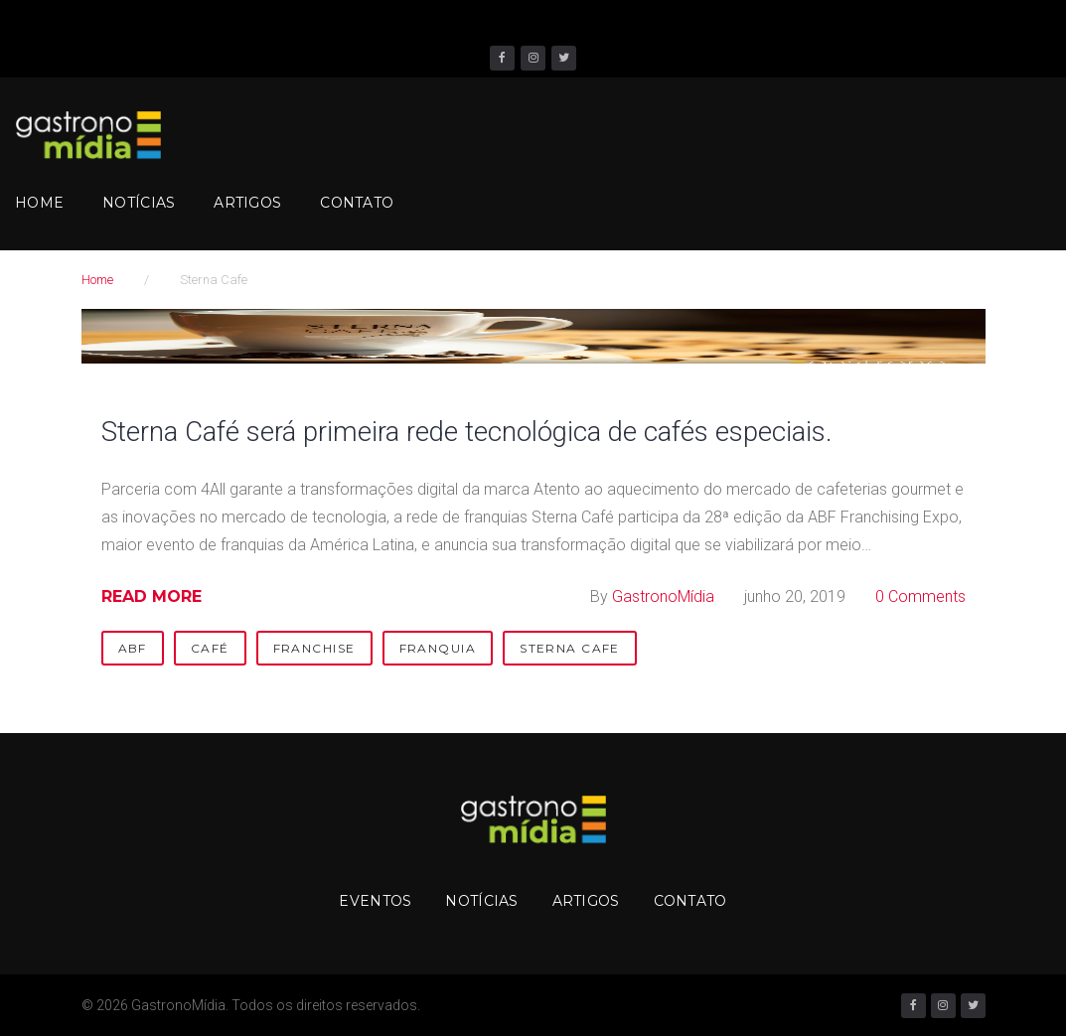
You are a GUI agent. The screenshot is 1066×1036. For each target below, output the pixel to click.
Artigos (247, 203)
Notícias (138, 203)
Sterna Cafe (570, 648)
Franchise (314, 648)
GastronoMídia (663, 596)
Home (39, 203)
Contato (356, 203)
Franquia (438, 648)
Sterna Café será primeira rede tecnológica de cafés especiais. (487, 431)
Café (210, 648)
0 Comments (920, 596)
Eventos (375, 901)
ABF (132, 648)
